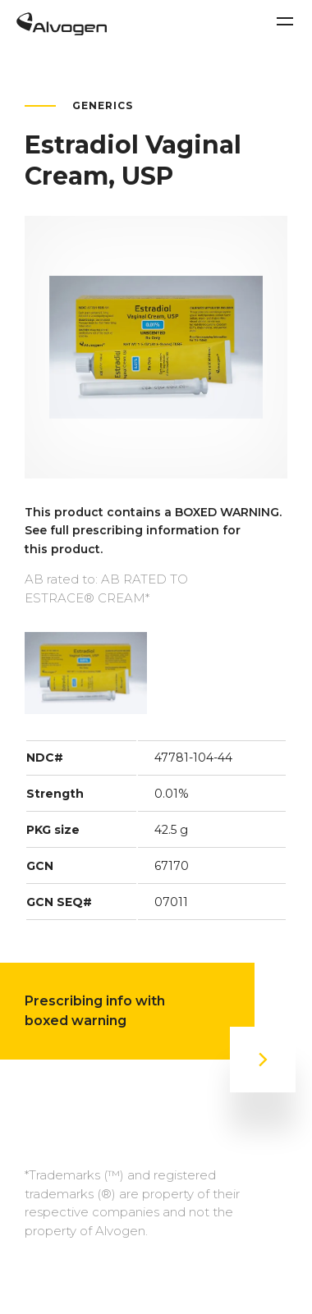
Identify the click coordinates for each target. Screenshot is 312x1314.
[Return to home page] (61, 31)
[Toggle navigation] (285, 21)
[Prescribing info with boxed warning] (263, 1059)
